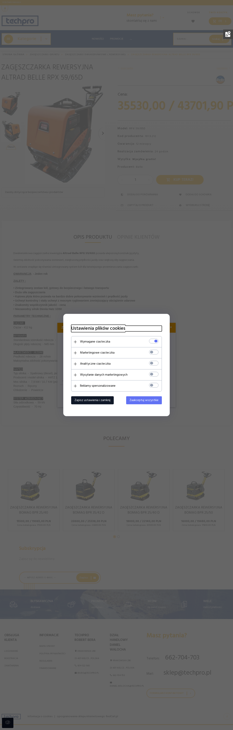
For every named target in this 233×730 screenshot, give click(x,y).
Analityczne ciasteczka (95, 363)
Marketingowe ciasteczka (97, 352)
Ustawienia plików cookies (98, 328)
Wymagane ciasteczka (95, 341)
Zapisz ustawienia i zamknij (92, 400)
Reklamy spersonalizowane (98, 385)
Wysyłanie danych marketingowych (104, 374)
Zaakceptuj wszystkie (144, 400)
